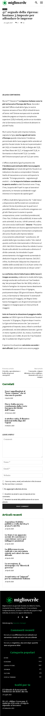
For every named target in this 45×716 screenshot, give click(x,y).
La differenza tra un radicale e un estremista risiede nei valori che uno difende (17, 552)
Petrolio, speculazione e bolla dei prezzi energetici (11, 373)
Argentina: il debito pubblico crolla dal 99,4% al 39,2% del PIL (17, 524)
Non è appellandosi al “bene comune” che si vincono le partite (15, 393)
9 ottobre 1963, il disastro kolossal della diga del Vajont (17, 421)
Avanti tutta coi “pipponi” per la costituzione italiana (17, 578)
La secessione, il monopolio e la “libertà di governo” (17, 566)
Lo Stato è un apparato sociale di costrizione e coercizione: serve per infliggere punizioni (16, 538)
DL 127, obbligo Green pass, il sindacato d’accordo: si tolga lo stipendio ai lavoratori (15, 703)
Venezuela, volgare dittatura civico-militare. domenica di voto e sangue (33, 374)
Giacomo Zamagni (19, 623)
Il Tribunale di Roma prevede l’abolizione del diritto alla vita (15, 691)
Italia (4, 9)
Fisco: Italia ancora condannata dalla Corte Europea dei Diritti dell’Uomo (16, 407)
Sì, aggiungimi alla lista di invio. (14, 489)
